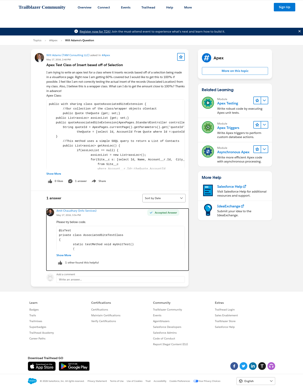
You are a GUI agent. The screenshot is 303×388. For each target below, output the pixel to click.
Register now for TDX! (95, 31)
